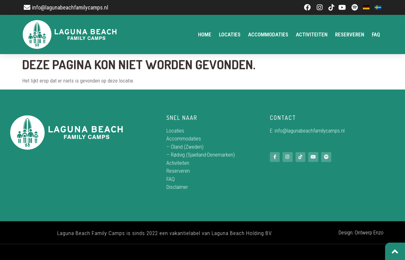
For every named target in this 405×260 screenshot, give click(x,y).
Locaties (229, 34)
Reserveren (349, 34)
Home (204, 34)
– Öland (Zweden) (184, 147)
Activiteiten (311, 34)
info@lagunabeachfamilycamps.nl (310, 130)
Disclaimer (177, 187)
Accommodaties (268, 34)
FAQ (376, 34)
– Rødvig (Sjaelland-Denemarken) (200, 155)
